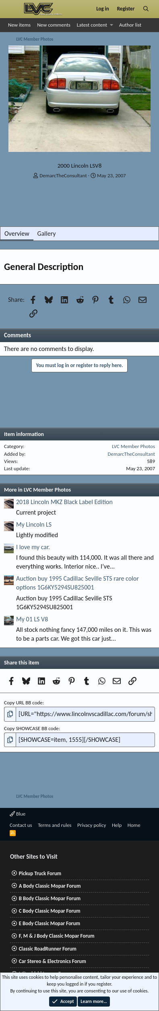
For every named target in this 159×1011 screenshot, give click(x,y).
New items (19, 25)
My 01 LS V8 (32, 619)
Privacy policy (91, 825)
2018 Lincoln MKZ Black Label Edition (64, 502)
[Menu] (13, 9)
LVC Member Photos (133, 446)
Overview (16, 233)
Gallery (46, 233)
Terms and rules (54, 825)
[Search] (145, 9)
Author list (130, 25)
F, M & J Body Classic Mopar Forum (57, 936)
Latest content (92, 25)
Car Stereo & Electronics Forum (52, 961)
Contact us (21, 825)
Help (117, 825)
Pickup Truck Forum (40, 873)
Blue (17, 814)
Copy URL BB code (23, 703)
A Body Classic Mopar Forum (50, 886)
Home (134, 825)
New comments (53, 25)
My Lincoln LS (34, 524)
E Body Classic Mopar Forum (49, 923)
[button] (111, 25)
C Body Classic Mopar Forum (50, 911)
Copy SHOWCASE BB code (31, 728)
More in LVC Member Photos (37, 489)
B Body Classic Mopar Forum (50, 898)
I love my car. (33, 547)
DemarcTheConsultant (63, 175)
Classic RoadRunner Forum (47, 949)
